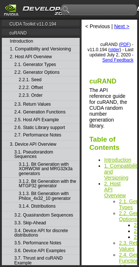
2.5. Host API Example (36, 120)
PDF (124, 44)
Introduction (21, 41)
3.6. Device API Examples (40, 250)
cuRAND (18, 33)
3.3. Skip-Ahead (30, 223)
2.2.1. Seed (30, 80)
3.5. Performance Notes (38, 243)
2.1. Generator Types (35, 64)
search (66, 10)
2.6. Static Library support (39, 127)
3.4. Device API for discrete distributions (41, 233)
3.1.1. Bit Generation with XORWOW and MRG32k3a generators (46, 169)
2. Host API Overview (31, 57)
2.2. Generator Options (37, 72)
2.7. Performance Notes (38, 135)
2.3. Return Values (32, 104)
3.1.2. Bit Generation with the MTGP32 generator (47, 183)
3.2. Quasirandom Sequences (43, 215)
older (115, 49)
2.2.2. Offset (31, 87)
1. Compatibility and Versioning (40, 49)
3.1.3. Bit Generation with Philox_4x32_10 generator (45, 196)
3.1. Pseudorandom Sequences (33, 154)
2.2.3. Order (31, 95)
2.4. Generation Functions (40, 112)
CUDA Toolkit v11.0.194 (32, 24)
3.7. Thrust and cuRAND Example (38, 260)
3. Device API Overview (33, 144)
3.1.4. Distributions (37, 206)
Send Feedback (117, 60)
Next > (121, 26)
